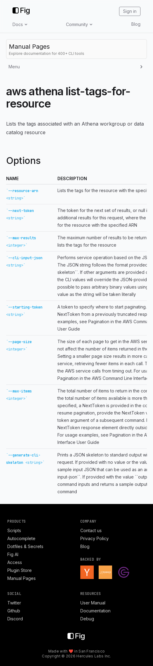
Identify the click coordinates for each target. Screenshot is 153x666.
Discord (15, 618)
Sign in (130, 11)
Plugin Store (19, 570)
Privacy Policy (94, 538)
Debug (87, 618)
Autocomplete (21, 538)
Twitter (14, 602)
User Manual (92, 602)
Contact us (91, 530)
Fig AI (12, 554)
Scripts (14, 530)
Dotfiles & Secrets (25, 546)
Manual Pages (21, 578)
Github (13, 610)
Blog (135, 24)
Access (14, 562)
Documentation (95, 610)
